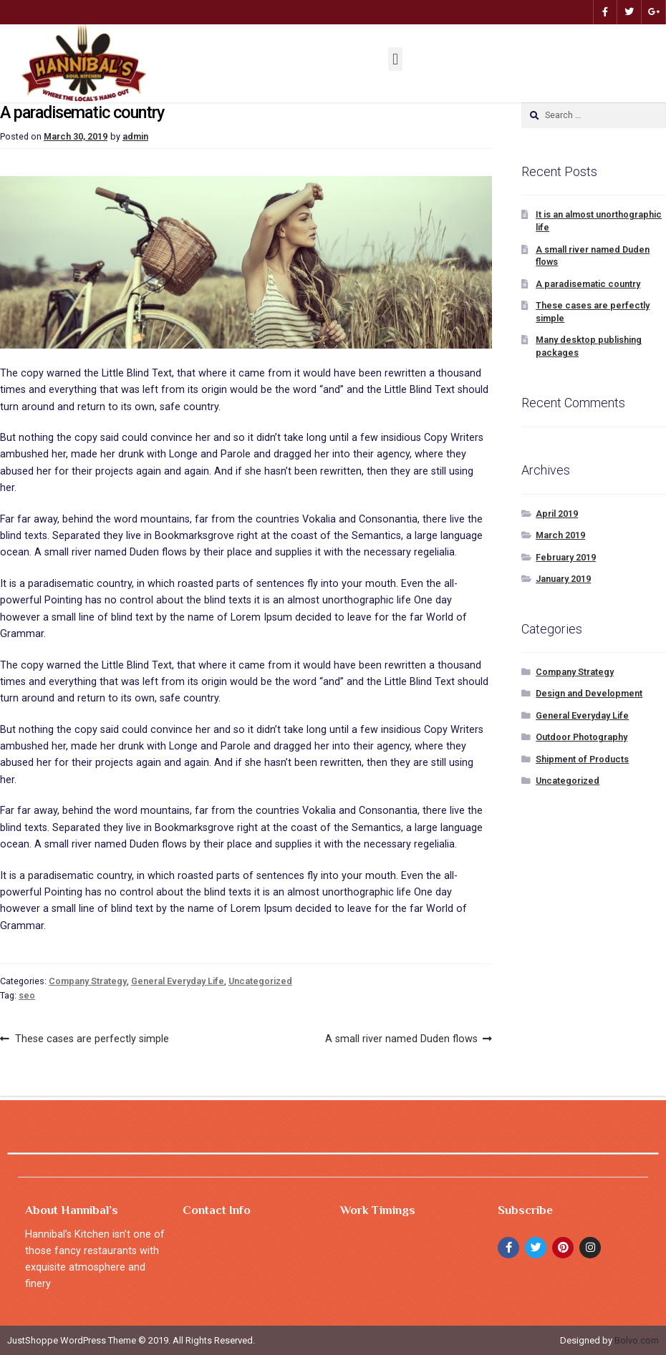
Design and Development (589, 693)
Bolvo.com (636, 1340)
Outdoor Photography (581, 737)
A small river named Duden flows (401, 1037)
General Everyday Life (177, 981)
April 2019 (557, 513)
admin (135, 136)
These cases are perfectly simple (91, 1037)
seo (27, 995)
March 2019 (560, 535)
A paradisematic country (588, 283)
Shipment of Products (582, 759)
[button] (395, 59)
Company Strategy (88, 981)
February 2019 (566, 557)
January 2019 (563, 578)
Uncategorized (260, 981)
